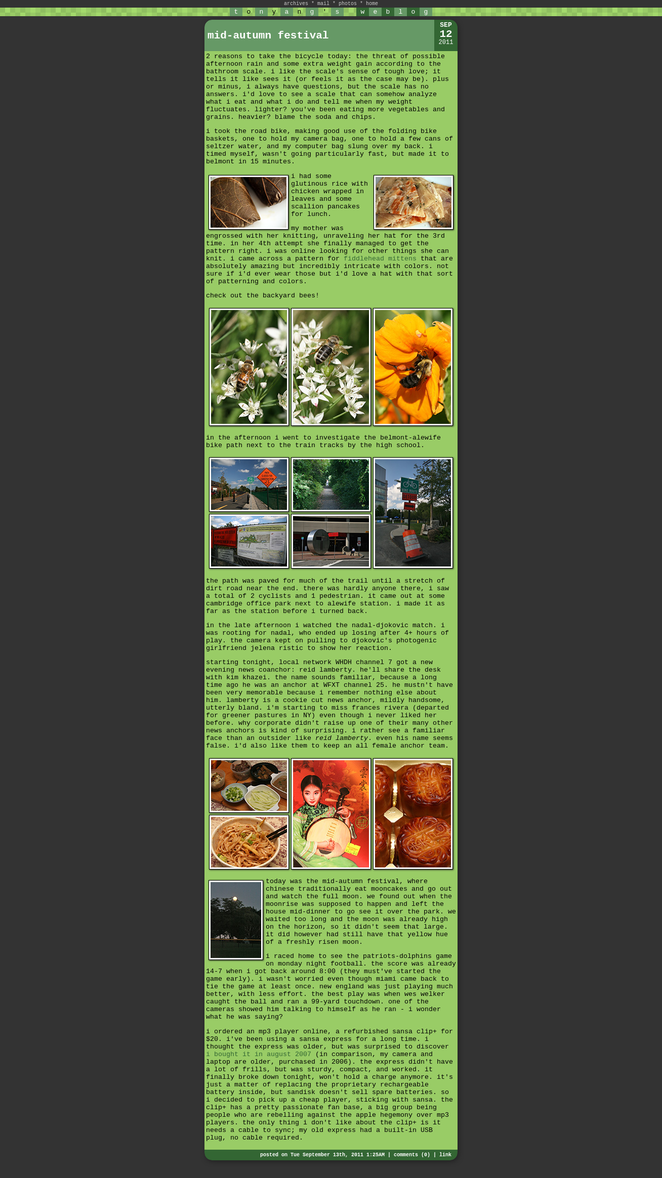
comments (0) (412, 1155)
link (445, 1155)
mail (323, 4)
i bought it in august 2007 (258, 1054)
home (372, 4)
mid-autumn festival (268, 35)
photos (348, 4)
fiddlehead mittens (380, 259)
